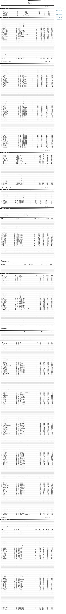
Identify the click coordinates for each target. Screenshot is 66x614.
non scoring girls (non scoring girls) (59, 12)
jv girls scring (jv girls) (59, 10)
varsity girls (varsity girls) (59, 14)
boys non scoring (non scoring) (60, 8)
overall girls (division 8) (59, 19)
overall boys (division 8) (59, 17)
